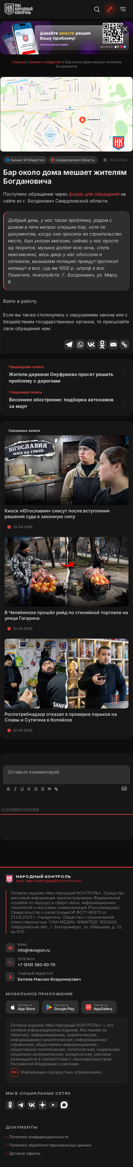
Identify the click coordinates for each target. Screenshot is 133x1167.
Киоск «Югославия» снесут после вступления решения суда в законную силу (57, 511)
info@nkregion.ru (34, 947)
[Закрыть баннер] (125, 29)
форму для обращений (94, 194)
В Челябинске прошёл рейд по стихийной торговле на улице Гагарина (66, 613)
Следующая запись (25, 391)
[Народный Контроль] (22, 9)
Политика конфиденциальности (38, 1134)
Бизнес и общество (45, 62)
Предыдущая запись (26, 367)
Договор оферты (24, 1151)
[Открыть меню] (122, 9)
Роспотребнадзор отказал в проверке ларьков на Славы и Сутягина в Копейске (61, 714)
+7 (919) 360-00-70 (36, 962)
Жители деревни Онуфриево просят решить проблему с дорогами (56, 377)
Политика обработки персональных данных (50, 1143)
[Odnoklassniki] (102, 345)
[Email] (113, 345)
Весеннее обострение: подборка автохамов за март (59, 401)
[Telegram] (69, 345)
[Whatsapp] (80, 345)
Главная (19, 62)
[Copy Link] (124, 345)
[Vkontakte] (91, 345)
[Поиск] (96, 9)
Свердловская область (75, 160)
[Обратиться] (109, 9)
